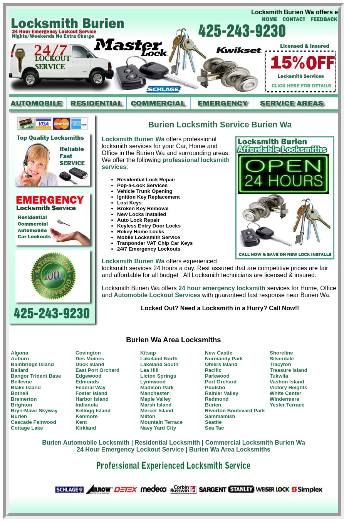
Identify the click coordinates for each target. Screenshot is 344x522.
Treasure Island (288, 370)
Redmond (216, 399)
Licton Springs (158, 376)
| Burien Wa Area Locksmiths (228, 449)
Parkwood (217, 376)
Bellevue (21, 382)
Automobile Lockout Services (157, 295)
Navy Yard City (158, 428)
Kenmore (87, 416)
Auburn (20, 358)
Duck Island (90, 364)
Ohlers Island (221, 364)
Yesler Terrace (287, 405)
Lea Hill (149, 370)
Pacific (213, 370)
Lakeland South (159, 364)
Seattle (213, 422)
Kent (81, 422)
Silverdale (282, 358)
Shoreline (281, 353)
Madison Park (157, 387)
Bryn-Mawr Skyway (34, 410)
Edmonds (87, 382)
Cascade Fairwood (33, 422)
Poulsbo (215, 387)
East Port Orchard (97, 370)
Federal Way (91, 387)
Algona (19, 353)
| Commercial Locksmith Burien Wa (253, 442)
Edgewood (88, 376)
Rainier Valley (221, 393)
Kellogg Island (93, 410)
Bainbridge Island (32, 364)
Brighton (21, 405)
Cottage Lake (27, 428)
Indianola (87, 405)
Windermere (284, 399)
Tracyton (280, 364)
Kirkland (86, 428)
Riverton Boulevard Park (235, 410)
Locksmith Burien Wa (133, 139)
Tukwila (279, 376)
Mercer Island (156, 410)
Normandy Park (224, 358)
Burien (19, 416)
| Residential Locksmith (165, 442)
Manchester (154, 393)
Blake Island (26, 387)
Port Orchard (221, 382)
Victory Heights (288, 387)
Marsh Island (155, 405)
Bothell (19, 393)
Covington (88, 353)
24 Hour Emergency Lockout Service (130, 449)
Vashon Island (287, 382)
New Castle (218, 353)
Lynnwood (153, 382)
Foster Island (91, 393)
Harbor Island (92, 399)
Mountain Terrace (161, 422)
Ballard (19, 370)
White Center (285, 393)
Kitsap (148, 353)
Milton (147, 416)
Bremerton (24, 399)
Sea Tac (214, 428)
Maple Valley (155, 399)
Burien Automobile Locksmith (85, 442)
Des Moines (90, 358)
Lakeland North (159, 358)
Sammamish (220, 416)
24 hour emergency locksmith (221, 288)
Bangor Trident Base (36, 376)
